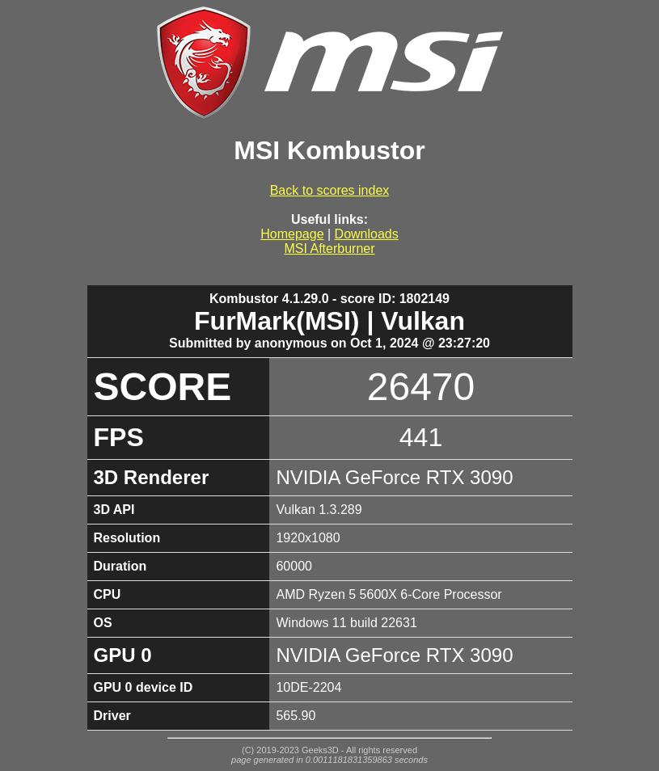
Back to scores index (330, 190)
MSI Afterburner (329, 248)
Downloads (367, 234)
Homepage (291, 234)
